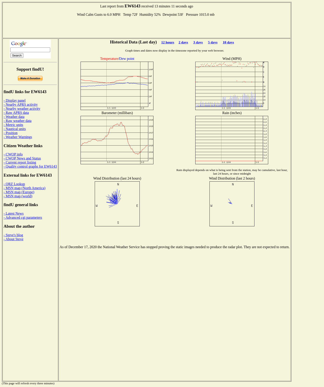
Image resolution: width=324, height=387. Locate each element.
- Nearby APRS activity (21, 104)
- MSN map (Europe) (19, 192)
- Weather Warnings (18, 137)
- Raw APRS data (16, 113)
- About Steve (13, 239)
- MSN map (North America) (24, 188)
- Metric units (13, 125)
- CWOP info (13, 154)
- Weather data (14, 117)
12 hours (167, 42)
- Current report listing (20, 162)
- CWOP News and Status (22, 158)
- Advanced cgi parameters (23, 217)
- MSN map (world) (18, 196)
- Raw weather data (18, 121)
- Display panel (15, 100)
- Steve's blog (13, 235)
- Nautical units (15, 129)
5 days (213, 42)
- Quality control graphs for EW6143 (30, 166)
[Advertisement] (147, 27)
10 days (228, 42)
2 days (183, 42)
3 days (198, 42)
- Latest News (14, 213)
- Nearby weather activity (22, 108)
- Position (11, 133)
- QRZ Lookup (14, 184)
